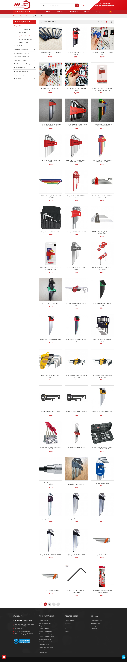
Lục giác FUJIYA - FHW (102, 555)
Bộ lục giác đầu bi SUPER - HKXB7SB (102, 519)
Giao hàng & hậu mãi (96, 620)
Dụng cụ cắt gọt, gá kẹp (20, 75)
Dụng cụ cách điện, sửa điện (21, 56)
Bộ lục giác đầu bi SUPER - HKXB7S (76, 519)
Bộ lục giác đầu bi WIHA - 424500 (76, 447)
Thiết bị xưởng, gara (19, 67)
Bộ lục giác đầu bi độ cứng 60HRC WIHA (50, 339)
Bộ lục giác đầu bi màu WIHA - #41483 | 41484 (76, 340)
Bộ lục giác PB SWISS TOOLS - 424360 (50, 232)
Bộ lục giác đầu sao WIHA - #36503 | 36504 (102, 304)
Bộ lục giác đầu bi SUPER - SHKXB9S (50, 519)
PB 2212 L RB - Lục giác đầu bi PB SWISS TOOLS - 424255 (50, 197)
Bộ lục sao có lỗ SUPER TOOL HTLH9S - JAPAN (51, 53)
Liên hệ (97, 12)
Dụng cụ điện (42, 626)
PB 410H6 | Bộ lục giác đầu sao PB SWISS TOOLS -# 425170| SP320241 (76, 125)
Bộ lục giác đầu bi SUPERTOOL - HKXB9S (50, 555)
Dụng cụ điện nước (44, 628)
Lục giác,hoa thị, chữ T (24, 36)
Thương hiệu (74, 12)
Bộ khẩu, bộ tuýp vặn (24, 42)
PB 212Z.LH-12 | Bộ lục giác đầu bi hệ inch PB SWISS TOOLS (102, 232)
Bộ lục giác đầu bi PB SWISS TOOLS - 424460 (76, 197)
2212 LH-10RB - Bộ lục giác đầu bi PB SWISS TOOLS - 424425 (102, 161)
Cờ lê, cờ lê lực (22, 32)
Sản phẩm (67, 626)
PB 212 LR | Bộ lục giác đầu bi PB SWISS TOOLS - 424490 (102, 197)
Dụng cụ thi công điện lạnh (21, 49)
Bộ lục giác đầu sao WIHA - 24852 (50, 304)
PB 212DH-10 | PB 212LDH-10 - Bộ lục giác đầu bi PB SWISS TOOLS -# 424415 (50, 125)
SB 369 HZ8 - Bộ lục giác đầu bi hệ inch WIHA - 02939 (51, 412)
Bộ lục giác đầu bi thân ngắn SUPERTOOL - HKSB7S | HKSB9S (76, 484)
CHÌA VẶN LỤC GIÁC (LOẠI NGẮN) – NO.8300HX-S (76, 591)
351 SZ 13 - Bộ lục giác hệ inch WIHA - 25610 (50, 376)
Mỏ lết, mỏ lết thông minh (25, 39)
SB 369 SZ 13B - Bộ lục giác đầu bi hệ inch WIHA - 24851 (76, 376)
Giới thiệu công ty (69, 620)
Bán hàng (93, 626)
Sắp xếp (100, 22)
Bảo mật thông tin (95, 623)
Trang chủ (47, 12)
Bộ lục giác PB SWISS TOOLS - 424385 (76, 232)
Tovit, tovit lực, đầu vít (24, 29)
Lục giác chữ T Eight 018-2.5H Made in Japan (76, 89)
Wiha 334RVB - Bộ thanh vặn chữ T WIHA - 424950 (50, 448)
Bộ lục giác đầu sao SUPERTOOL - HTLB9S (76, 53)
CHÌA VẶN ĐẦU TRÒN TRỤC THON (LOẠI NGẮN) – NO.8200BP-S (102, 591)
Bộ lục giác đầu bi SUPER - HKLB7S (76, 555)
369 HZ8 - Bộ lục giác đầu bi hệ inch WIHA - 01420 (76, 412)
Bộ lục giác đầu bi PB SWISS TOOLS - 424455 (76, 268)
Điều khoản (94, 628)
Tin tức (86, 12)
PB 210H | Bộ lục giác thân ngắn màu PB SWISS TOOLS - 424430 (50, 268)
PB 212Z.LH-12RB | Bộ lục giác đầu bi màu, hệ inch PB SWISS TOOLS (102, 125)
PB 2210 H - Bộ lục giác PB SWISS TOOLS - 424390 (50, 161)
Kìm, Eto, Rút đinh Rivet (20, 46)
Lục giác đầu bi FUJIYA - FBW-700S (50, 591)
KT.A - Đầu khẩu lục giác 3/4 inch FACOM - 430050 (50, 484)
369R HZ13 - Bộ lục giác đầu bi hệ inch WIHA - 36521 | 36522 (102, 412)
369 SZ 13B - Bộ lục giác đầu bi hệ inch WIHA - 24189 (102, 376)
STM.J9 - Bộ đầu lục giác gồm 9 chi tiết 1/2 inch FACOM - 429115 (102, 448)
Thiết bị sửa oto (18, 78)
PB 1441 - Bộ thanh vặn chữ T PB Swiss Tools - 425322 (102, 268)
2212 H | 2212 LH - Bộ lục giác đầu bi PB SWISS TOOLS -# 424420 (76, 161)
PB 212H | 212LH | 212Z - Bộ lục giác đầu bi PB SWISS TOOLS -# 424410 (102, 89)
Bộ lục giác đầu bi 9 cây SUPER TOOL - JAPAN (50, 89)
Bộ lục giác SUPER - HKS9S (102, 483)
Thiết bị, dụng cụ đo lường (21, 71)
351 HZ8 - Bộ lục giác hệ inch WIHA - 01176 (102, 340)
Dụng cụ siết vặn (24, 16)
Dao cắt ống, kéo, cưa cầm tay (22, 64)
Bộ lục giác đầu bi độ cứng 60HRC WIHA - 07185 (76, 304)
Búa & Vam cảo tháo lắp (20, 60)
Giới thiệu (60, 12)
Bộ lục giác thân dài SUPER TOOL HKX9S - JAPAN (102, 53)
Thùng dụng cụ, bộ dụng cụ (21, 53)
